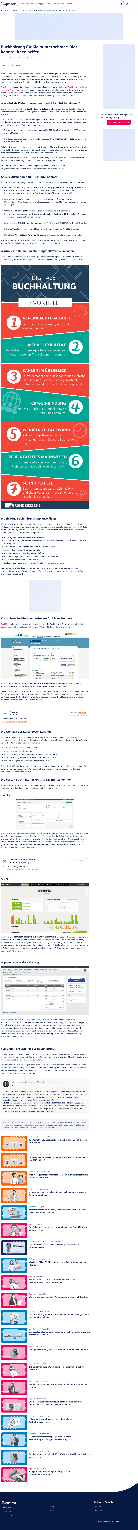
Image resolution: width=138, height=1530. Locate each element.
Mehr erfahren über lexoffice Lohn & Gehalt (20, 870)
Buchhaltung (29, 10)
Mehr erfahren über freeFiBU (14, 721)
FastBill (4, 937)
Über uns (51, 1506)
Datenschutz (6, 1507)
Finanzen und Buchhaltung (13, 10)
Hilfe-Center (98, 1511)
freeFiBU (4, 624)
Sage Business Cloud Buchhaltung (15, 1019)
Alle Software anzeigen (119, 122)
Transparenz (6, 1511)
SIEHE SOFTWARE (78, 713)
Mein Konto (98, 1506)
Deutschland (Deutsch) (111, 1522)
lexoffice (4, 833)
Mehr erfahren (50, 1127)
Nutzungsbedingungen (10, 1516)
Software (51, 1511)
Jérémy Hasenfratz (11, 58)
